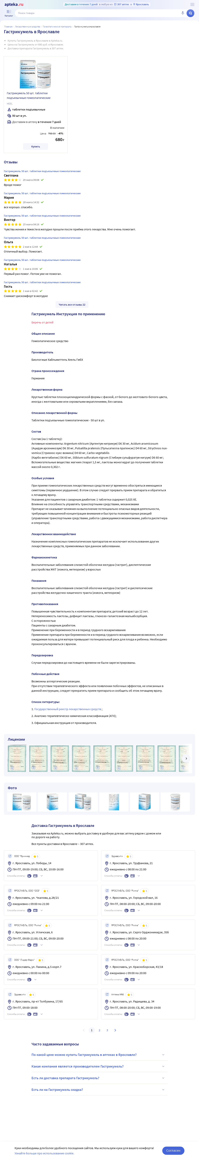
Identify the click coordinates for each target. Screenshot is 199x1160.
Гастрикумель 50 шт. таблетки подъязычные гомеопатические (29, 95)
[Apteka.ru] (14, 4)
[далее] (186, 758)
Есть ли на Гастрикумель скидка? (98, 1089)
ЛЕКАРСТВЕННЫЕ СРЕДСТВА (27, 26)
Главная (8, 26)
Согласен (173, 1150)
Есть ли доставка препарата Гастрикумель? (98, 1078)
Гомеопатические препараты (57, 26)
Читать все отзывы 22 (72, 304)
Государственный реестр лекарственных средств (68, 709)
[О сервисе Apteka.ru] (192, 4)
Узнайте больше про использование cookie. (44, 1153)
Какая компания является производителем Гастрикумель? (98, 1066)
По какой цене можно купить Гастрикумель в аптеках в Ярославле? (98, 1054)
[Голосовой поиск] (183, 13)
